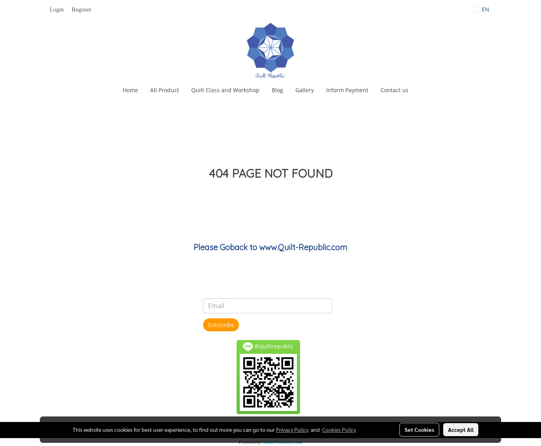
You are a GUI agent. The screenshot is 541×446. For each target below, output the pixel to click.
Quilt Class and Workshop (225, 90)
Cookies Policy (339, 429)
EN (481, 9)
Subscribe (221, 325)
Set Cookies (419, 429)
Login (57, 9)
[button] (421, 90)
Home (130, 90)
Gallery (304, 90)
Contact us (395, 90)
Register (81, 9)
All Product (164, 90)
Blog (277, 90)
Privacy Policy (292, 429)
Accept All (461, 429)
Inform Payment (347, 90)
